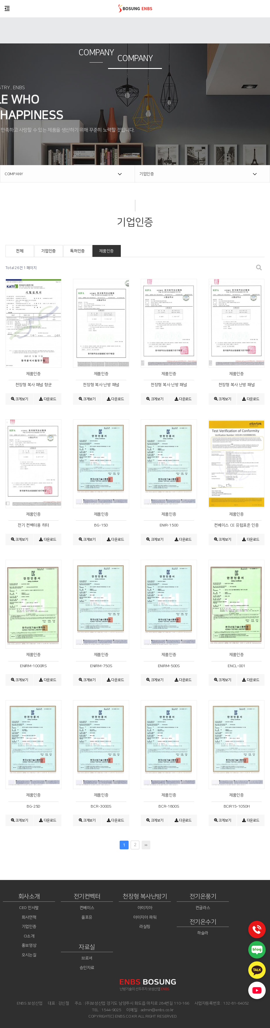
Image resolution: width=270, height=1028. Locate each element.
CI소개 (29, 936)
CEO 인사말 (29, 908)
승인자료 (87, 967)
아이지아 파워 (144, 917)
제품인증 (106, 251)
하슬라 (202, 933)
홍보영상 (29, 945)
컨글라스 (203, 908)
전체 (19, 251)
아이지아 (145, 908)
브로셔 (86, 958)
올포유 (86, 917)
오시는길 (29, 955)
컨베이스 (87, 908)
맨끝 (146, 845)
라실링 (144, 926)
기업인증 (48, 251)
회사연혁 (29, 917)
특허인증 (77, 251)
